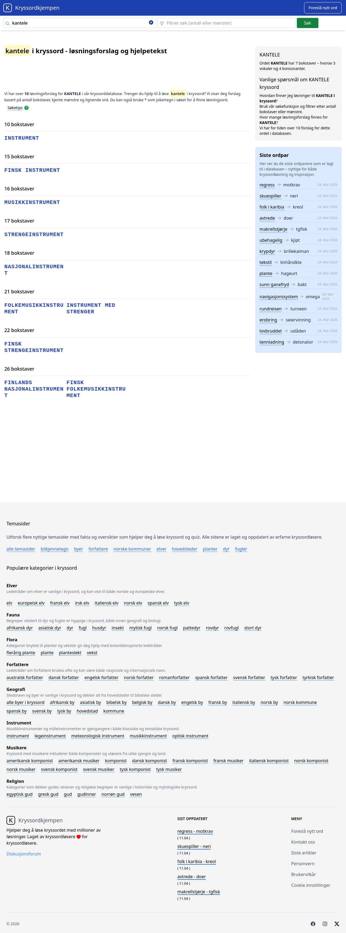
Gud (68, 794)
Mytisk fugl (140, 628)
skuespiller (270, 196)
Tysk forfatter (284, 677)
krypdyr (267, 251)
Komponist (116, 761)
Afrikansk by (62, 702)
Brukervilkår (303, 874)
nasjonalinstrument (34, 270)
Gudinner (86, 794)
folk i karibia (272, 207)
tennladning (272, 342)
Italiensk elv (106, 603)
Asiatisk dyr (49, 628)
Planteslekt (70, 653)
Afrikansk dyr (19, 628)
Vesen (136, 794)
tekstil (266, 262)
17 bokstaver (19, 220)
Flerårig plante (20, 653)
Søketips (15, 107)
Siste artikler (303, 853)
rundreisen (271, 309)
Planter (210, 549)
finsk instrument (32, 170)
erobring (268, 320)
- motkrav (195, 831)
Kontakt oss (303, 842)
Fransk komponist (190, 761)
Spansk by (16, 711)
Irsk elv (82, 603)
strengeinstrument (34, 234)
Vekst (92, 653)
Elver (162, 549)
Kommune (113, 711)
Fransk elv (59, 603)
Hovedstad (87, 711)
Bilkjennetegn (55, 549)
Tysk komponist (135, 769)
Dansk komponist (149, 761)
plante (266, 273)
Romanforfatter (174, 677)
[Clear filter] (227, 23)
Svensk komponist (59, 769)
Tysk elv (181, 603)
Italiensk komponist (269, 761)
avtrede (267, 218)
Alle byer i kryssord (25, 702)
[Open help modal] (26, 107)
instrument (21, 138)
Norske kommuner (132, 549)
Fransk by (217, 702)
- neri (194, 846)
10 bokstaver (19, 124)
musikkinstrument (32, 202)
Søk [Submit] (307, 23)
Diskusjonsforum (23, 854)
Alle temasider (20, 549)
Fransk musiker (228, 761)
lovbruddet (271, 331)
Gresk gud (48, 794)
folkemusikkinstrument (34, 308)
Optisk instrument (190, 736)
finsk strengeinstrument (34, 347)
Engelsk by (192, 702)
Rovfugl (231, 628)
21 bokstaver (19, 291)
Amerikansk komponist (29, 761)
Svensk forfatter (249, 677)
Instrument (17, 736)
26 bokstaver (19, 368)
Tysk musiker (169, 769)
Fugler (241, 549)
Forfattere (98, 549)
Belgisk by (142, 702)
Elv (9, 603)
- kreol (196, 861)
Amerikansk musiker (78, 761)
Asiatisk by (90, 702)
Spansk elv (158, 603)
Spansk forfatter (211, 677)
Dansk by (167, 702)
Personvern (302, 864)
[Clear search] (151, 23)
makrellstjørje (273, 229)
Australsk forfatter (24, 677)
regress (267, 185)
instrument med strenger (90, 308)
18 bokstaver (19, 253)
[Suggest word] (323, 8)
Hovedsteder (184, 549)
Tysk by (64, 711)
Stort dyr (252, 628)
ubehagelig (271, 240)
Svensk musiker (98, 769)
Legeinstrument (50, 736)
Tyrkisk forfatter (318, 677)
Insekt (118, 628)
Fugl (82, 628)
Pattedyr (191, 628)
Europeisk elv (31, 603)
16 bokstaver (19, 188)
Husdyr (99, 628)
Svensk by (42, 711)
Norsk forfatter (139, 677)
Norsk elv (133, 603)
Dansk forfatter (64, 677)
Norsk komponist (311, 761)
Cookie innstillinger (310, 885)
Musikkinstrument (148, 736)
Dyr (226, 549)
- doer (191, 877)
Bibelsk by (117, 702)
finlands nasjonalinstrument (34, 389)
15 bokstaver (19, 156)
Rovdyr (212, 628)
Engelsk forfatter (101, 677)
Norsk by (269, 702)
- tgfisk (198, 892)
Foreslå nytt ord (307, 831)
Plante (47, 653)
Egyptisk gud (19, 794)
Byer (78, 549)
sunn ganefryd (274, 284)
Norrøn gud (113, 794)
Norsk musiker (20, 769)
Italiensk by (243, 702)
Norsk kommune (300, 702)
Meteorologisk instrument (97, 736)
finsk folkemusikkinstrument (96, 389)
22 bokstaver (19, 330)
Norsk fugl (167, 628)
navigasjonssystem (279, 297)
